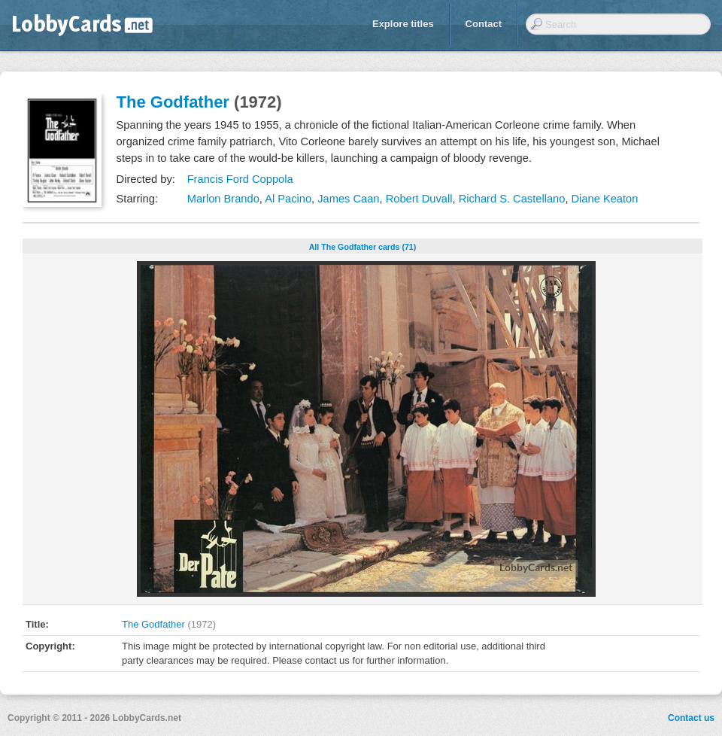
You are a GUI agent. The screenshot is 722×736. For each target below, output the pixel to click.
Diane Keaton (605, 199)
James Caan (348, 199)
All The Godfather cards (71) (363, 246)
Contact (484, 23)
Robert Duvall (419, 199)
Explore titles (403, 23)
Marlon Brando (223, 199)
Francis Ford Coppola (240, 179)
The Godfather (173, 102)
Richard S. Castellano (512, 199)
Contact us (691, 718)
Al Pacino (288, 199)
